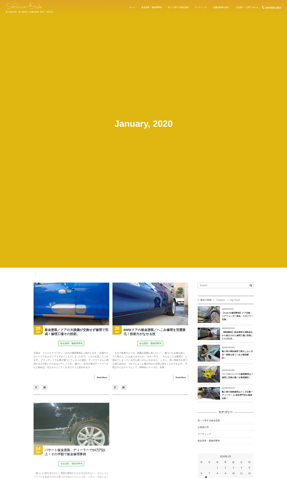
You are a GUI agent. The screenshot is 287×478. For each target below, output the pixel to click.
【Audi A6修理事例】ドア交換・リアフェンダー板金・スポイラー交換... (237, 316)
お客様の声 (203, 427)
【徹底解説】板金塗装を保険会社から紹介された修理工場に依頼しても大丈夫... (237, 335)
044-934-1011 (273, 7)
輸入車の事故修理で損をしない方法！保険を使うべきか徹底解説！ (237, 354)
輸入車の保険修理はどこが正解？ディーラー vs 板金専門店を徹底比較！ (237, 395)
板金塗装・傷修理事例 (71, 343)
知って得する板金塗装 (209, 420)
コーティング (204, 434)
